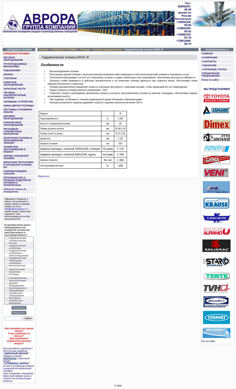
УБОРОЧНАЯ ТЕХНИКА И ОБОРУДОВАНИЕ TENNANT (18, 140)
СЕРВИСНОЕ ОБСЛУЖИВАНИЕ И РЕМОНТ (15, 149)
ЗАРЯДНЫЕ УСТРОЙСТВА (18, 101)
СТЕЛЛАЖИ (10, 78)
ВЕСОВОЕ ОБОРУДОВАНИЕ (13, 58)
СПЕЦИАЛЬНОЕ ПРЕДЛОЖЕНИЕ (211, 74)
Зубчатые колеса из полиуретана (15, 190)
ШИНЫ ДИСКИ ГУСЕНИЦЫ (19, 105)
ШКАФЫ (8, 74)
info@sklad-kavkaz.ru (15, 209)
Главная (43, 49)
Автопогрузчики (17, 265)
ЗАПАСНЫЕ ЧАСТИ (14, 88)
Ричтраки (14, 274)
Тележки (85, 49)
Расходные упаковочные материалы (16, 300)
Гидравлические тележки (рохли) (17, 239)
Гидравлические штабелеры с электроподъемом (18, 253)
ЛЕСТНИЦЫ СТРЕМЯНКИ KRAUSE (18, 110)
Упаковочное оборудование (16, 294)
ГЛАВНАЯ (207, 53)
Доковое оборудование (16, 284)
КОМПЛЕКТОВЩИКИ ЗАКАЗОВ (15, 172)
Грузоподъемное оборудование (18, 289)
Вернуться (43, 176)
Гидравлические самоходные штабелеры (17, 260)
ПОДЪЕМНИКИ (12, 70)
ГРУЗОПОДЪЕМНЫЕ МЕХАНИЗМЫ (15, 65)
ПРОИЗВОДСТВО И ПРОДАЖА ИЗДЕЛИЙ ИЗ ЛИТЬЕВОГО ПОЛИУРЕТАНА (17, 181)
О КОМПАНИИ (209, 57)
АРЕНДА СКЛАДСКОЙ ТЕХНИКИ (16, 157)
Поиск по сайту (210, 80)
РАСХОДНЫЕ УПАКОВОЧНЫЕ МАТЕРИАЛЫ (13, 131)
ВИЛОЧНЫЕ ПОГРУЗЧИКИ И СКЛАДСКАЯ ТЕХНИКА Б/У (18, 164)
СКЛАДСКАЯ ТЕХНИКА (16, 53)
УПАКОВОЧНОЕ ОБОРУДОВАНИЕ (13, 123)
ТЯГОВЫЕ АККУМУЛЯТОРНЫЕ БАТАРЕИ (15, 95)
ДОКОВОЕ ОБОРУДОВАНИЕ (13, 117)
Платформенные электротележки (18, 279)
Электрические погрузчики (17, 270)
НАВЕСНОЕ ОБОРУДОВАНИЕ (13, 83)
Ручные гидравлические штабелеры (17, 245)
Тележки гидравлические (107, 49)
